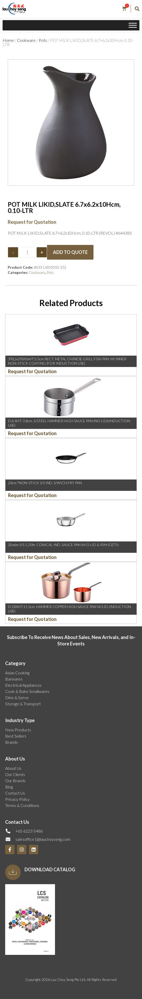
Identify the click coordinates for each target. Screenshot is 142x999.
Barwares (13, 678)
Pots (43, 40)
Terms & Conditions (22, 805)
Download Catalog (50, 869)
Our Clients (15, 774)
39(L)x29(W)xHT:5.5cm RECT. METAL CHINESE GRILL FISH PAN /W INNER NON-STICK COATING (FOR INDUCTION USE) (67, 361)
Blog (9, 786)
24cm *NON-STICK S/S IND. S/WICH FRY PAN (45, 483)
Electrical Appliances (23, 685)
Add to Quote (70, 252)
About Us (13, 768)
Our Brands (15, 780)
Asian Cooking (17, 672)
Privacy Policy (17, 799)
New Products (18, 729)
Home (8, 40)
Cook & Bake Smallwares (27, 691)
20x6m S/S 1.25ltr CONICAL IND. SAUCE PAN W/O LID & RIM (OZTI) (63, 544)
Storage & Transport (23, 703)
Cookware (26, 40)
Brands (11, 742)
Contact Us (15, 792)
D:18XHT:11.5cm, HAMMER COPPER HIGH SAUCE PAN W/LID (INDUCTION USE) (69, 608)
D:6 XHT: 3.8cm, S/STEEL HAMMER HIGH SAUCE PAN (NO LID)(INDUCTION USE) (69, 423)
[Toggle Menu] (133, 25)
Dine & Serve (17, 697)
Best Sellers (15, 735)
